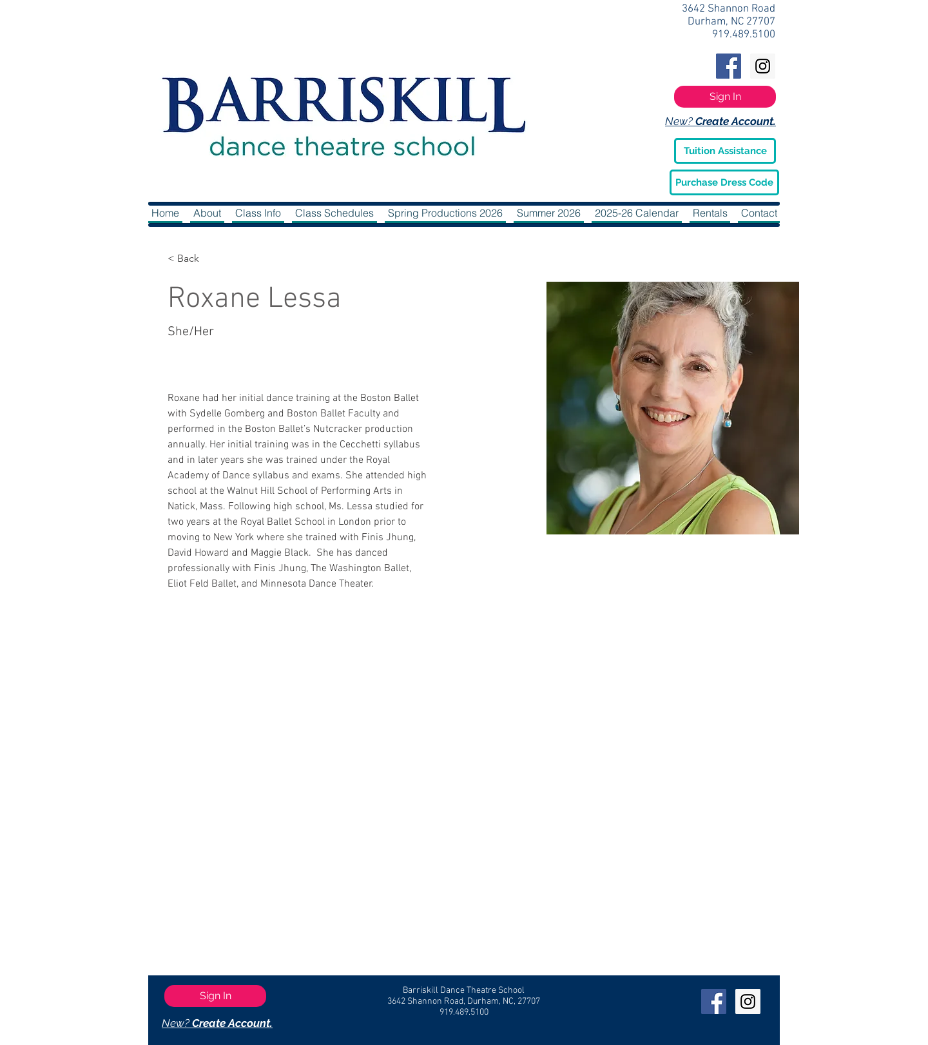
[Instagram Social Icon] (762, 66)
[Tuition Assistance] (725, 151)
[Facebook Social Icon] (728, 66)
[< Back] (193, 258)
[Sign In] (725, 97)
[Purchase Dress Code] (724, 182)
